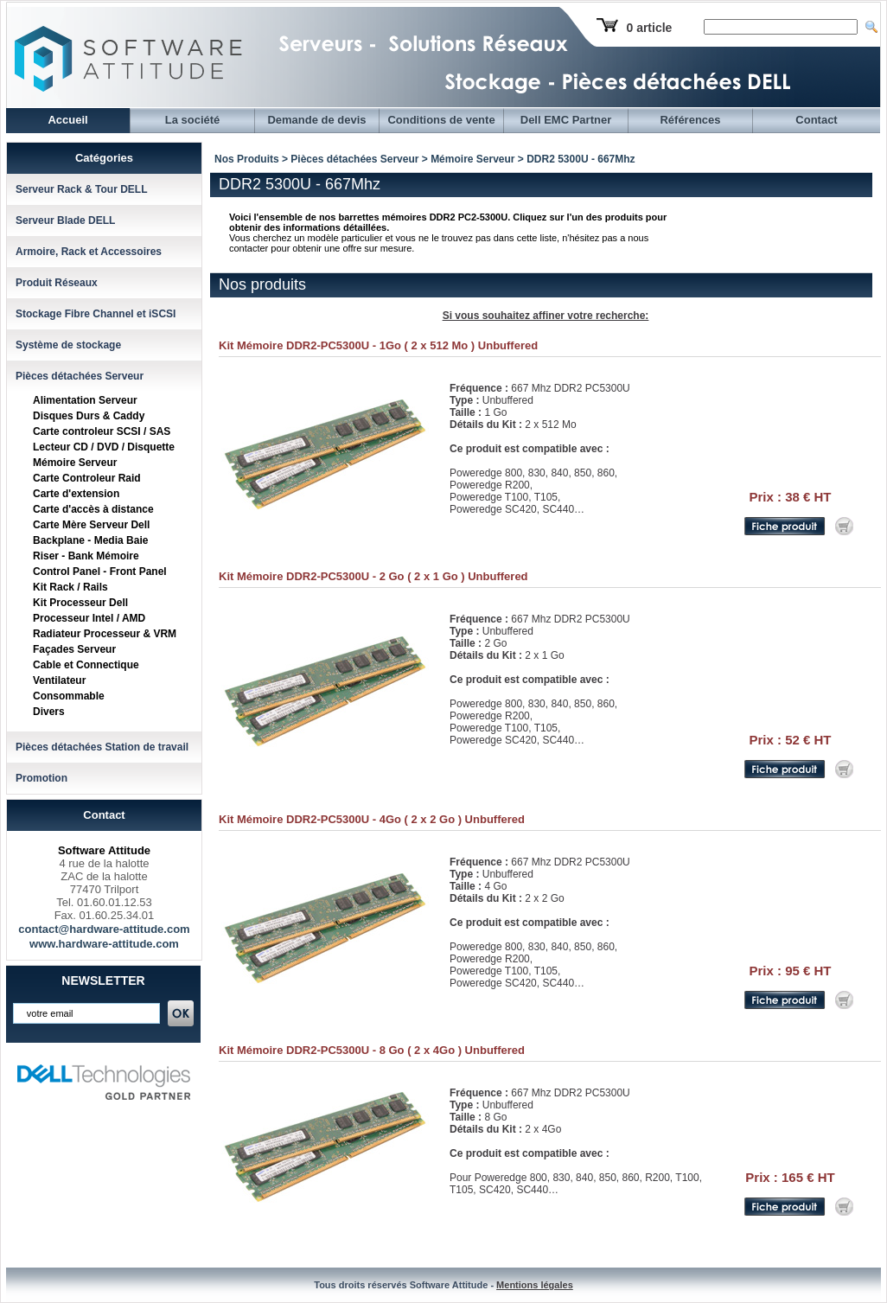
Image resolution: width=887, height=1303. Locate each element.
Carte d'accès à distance (93, 509)
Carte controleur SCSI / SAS (101, 431)
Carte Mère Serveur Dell (91, 525)
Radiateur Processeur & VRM (104, 634)
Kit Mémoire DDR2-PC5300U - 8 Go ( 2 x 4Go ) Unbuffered (372, 1050)
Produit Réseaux (57, 283)
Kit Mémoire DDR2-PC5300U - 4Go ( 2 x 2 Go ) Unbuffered (372, 819)
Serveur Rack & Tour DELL (81, 189)
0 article (649, 28)
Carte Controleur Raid (87, 478)
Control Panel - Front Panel (100, 571)
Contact (816, 119)
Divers (49, 712)
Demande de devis (316, 119)
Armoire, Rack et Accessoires (89, 252)
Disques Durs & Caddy (88, 416)
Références (690, 119)
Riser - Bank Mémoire (86, 556)
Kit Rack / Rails (70, 587)
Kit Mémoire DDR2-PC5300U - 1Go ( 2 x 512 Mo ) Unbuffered (378, 345)
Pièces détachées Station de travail (102, 747)
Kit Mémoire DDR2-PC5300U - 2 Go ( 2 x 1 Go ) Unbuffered (373, 576)
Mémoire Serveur (75, 463)
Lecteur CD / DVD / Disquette (104, 447)
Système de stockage (68, 345)
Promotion (41, 778)
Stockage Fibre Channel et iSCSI (95, 314)
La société (192, 119)
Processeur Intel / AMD (89, 618)
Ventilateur (59, 680)
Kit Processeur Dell (80, 603)
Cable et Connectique (86, 665)
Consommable (69, 696)
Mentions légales (534, 1285)
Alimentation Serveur (85, 400)
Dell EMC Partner (565, 119)
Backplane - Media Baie (90, 540)
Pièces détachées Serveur (80, 376)
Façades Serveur (74, 649)
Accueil (67, 119)
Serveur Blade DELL (65, 220)
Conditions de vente (441, 119)
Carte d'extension (76, 494)
